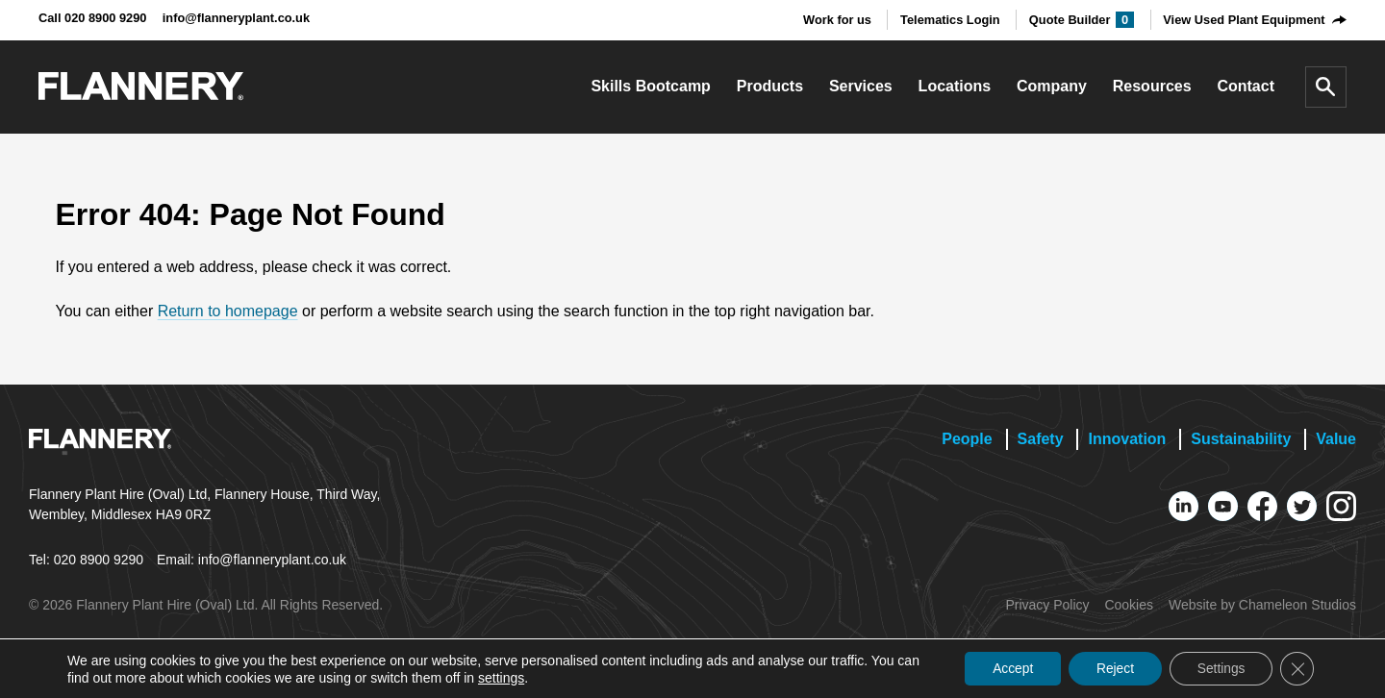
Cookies (1128, 604)
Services (861, 86)
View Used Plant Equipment (1243, 19)
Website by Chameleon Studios (1262, 604)
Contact (1245, 86)
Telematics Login (950, 19)
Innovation (1127, 439)
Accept (1004, 668)
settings (526, 677)
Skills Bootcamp (650, 86)
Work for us (837, 19)
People (967, 439)
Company (1052, 86)
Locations (955, 86)
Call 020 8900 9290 (92, 18)
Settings (1218, 668)
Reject (1110, 668)
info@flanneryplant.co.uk (236, 18)
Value (1336, 439)
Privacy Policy (1047, 604)
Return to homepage (228, 311)
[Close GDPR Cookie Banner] (1296, 668)
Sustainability (1241, 439)
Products (770, 86)
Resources (1152, 86)
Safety (1041, 439)
